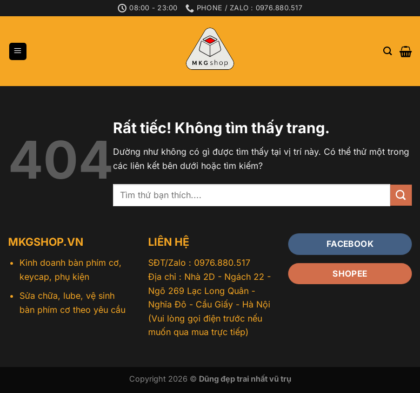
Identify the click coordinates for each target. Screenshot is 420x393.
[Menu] (17, 52)
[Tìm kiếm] (387, 51)
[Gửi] (401, 195)
